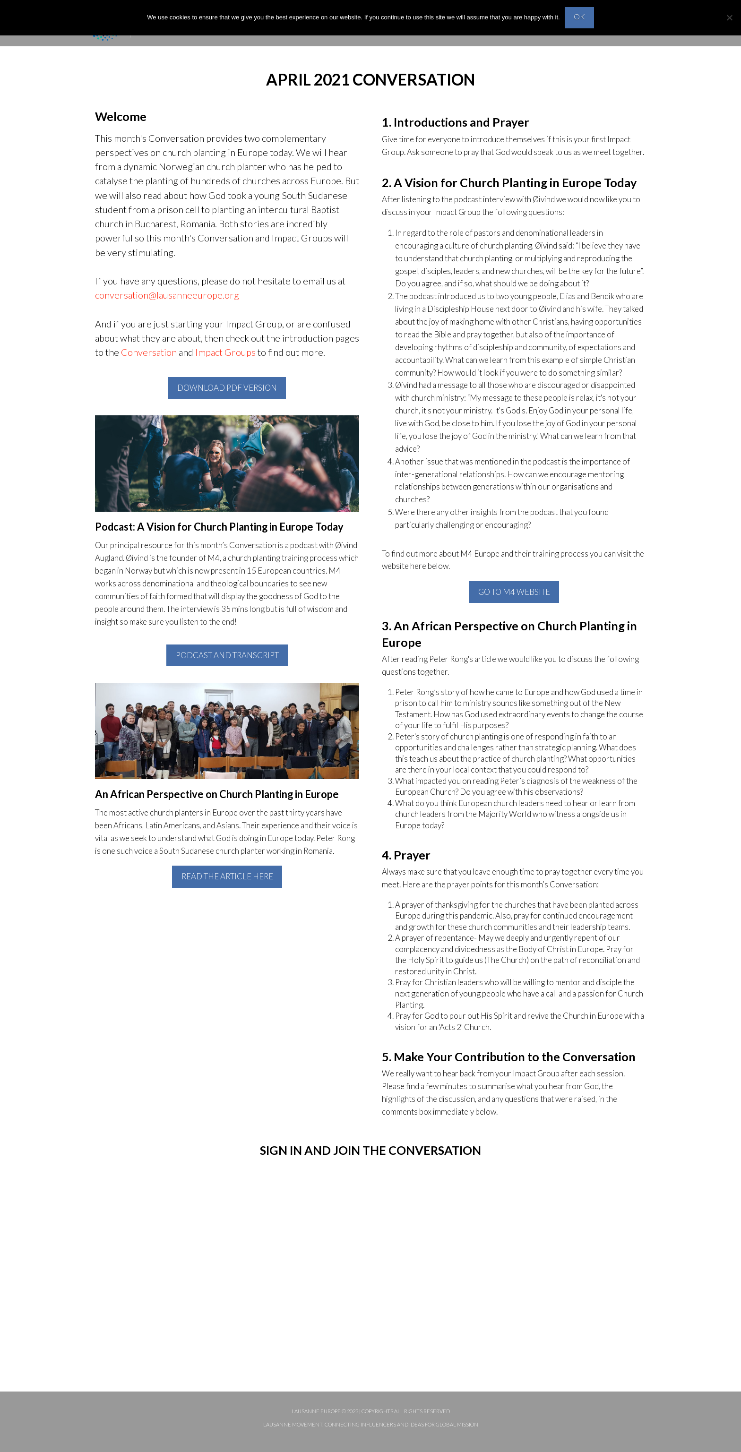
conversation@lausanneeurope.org (167, 295)
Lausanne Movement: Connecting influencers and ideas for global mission (370, 1424)
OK (579, 16)
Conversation (149, 352)
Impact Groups (225, 352)
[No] (729, 17)
